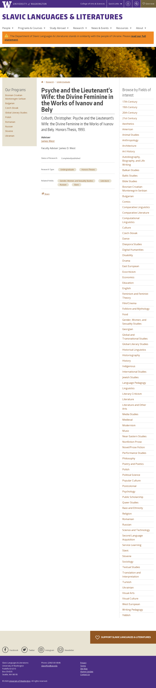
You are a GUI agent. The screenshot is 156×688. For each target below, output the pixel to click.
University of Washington (19, 681)
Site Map (84, 668)
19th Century (129, 107)
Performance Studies (134, 453)
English (126, 288)
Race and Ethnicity (132, 508)
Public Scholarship (132, 497)
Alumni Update (86, 671)
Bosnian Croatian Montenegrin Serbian (134, 188)
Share (46, 194)
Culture (126, 227)
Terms (83, 666)
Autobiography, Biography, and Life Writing (133, 160)
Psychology (128, 491)
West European (131, 604)
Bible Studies (129, 181)
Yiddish (126, 615)
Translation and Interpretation (131, 574)
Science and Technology (136, 530)
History (126, 360)
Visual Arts (128, 593)
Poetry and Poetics (133, 464)
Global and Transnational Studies (135, 336)
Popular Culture (131, 480)
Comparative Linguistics (136, 207)
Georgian (127, 329)
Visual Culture (130, 598)
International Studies (134, 371)
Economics (128, 277)
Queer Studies (130, 502)
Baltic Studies (130, 175)
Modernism (128, 425)
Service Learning (131, 545)
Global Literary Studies (16, 112)
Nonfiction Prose (132, 441)
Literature (105, 181)
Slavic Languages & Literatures (62, 16)
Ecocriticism (129, 271)
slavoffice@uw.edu (49, 666)
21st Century (129, 118)
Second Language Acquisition (132, 537)
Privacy (83, 662)
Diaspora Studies (132, 244)
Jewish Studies (130, 377)
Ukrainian (9, 135)
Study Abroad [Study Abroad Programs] (58, 28)
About (139, 28)
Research (78, 28)
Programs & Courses (30, 28)
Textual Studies (131, 567)
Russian (63, 184)
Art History (128, 151)
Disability (127, 255)
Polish (8, 117)
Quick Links (114, 3)
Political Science (131, 475)
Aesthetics (128, 123)
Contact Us (85, 674)
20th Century (129, 112)
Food (125, 314)
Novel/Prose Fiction (133, 447)
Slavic (76, 184)
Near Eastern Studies (134, 436)
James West (48, 141)
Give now (148, 3)
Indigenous (128, 366)
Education (128, 282)
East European (130, 266)
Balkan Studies (130, 170)
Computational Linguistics (130, 220)
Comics (126, 201)
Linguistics (128, 388)
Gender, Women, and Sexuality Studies (76, 181)
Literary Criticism (132, 393)
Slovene (9, 131)
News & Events (100, 28)
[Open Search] (136, 4)
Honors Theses (88, 169)
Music (125, 430)
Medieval (127, 419)
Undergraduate (63, 82)
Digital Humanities (133, 249)
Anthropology (130, 140)
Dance (125, 238)
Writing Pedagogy (132, 609)
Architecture (129, 145)
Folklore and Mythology (135, 308)
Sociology (127, 561)
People (6, 28)
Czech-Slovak (11, 107)
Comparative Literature (135, 212)
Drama (126, 260)
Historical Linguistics (134, 349)
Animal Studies (130, 134)
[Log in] (128, 4)
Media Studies (130, 414)
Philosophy (128, 458)
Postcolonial (129, 486)
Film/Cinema (129, 303)
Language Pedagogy (134, 382)
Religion (127, 513)
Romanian (10, 121)
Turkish (126, 582)
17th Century (129, 101)
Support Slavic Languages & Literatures (123, 637)
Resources (122, 28)
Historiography (131, 355)
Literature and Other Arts (134, 407)
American (127, 129)
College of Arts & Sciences (92, 3)
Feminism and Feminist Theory (135, 295)
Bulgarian (9, 103)
